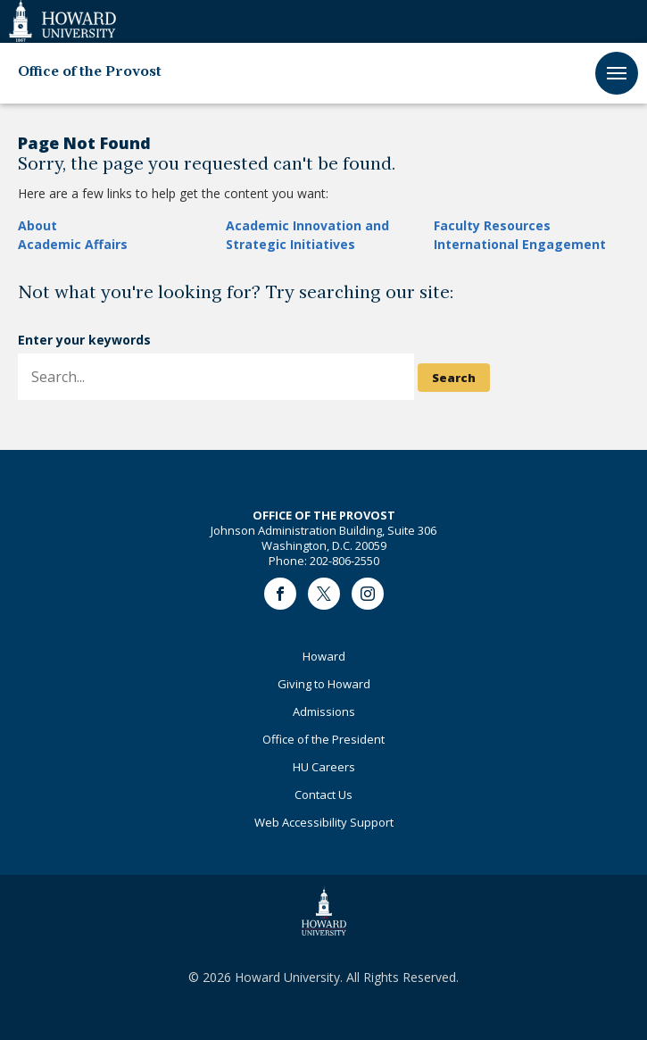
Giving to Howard (324, 684)
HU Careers (324, 767)
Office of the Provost (90, 72)
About (37, 225)
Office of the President (323, 739)
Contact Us (323, 794)
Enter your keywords (84, 339)
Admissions (324, 711)
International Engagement (520, 244)
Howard (324, 656)
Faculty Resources (492, 225)
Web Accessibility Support (324, 822)
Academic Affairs (73, 244)
